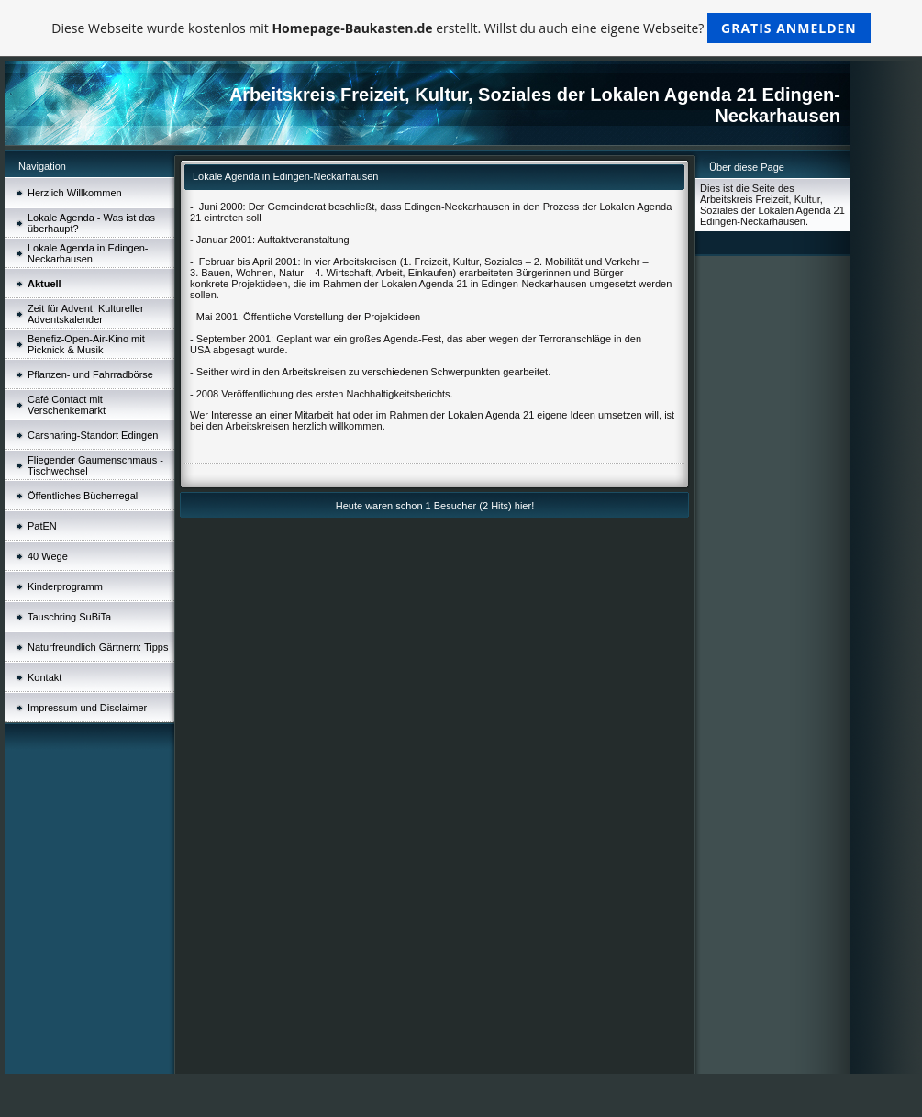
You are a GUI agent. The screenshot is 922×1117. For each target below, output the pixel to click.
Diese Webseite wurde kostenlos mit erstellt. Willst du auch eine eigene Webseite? (461, 28)
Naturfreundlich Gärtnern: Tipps (98, 647)
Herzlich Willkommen (75, 192)
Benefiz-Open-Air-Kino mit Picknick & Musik (86, 344)
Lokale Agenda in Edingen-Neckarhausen (88, 253)
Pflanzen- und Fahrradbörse (90, 374)
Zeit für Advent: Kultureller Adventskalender (86, 314)
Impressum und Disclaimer (87, 707)
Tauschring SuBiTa (69, 616)
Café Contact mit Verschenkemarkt (67, 405)
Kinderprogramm (65, 586)
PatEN (42, 525)
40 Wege (48, 556)
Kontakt (44, 677)
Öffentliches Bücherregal (83, 495)
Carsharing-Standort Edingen (93, 435)
